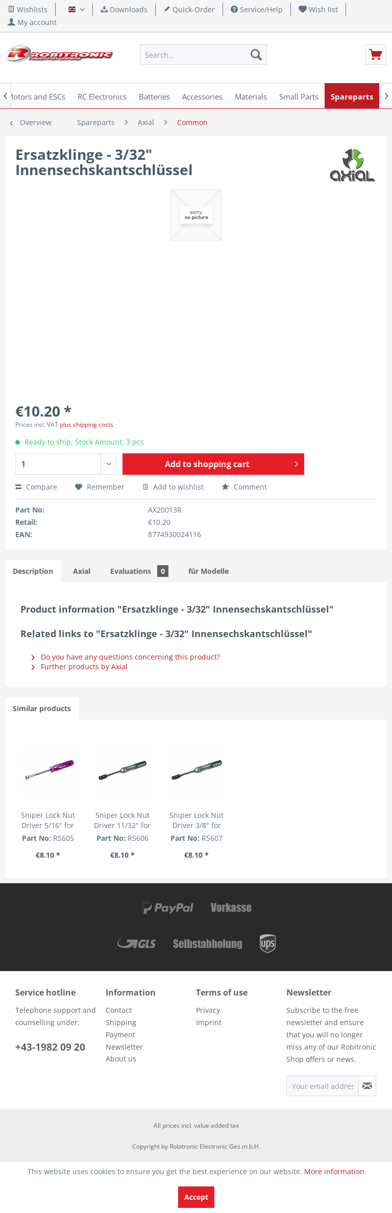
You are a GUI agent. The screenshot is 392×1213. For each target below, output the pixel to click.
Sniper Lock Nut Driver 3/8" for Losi (196, 820)
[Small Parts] (299, 95)
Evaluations (139, 571)
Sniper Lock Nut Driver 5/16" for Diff (48, 820)
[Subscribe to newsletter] (367, 1086)
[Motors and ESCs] (36, 95)
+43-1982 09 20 (50, 1047)
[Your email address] (322, 1086)
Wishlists (27, 9)
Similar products (42, 708)
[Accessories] (202, 95)
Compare (36, 487)
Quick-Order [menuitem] (189, 9)
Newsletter (124, 1047)
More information (334, 1171)
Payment (120, 1034)
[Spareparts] (352, 95)
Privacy (208, 1010)
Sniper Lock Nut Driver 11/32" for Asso (122, 820)
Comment (244, 487)
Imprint (209, 1022)
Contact (119, 1010)
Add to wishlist (173, 487)
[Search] (256, 54)
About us (121, 1058)
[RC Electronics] (102, 95)
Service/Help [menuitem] (257, 9)
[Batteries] (154, 95)
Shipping (121, 1022)
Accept (196, 1197)
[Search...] (203, 54)
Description (33, 571)
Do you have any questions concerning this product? (126, 657)
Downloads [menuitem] (124, 9)
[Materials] (251, 95)
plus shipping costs (86, 424)
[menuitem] (318, 9)
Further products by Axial (80, 666)
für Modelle (208, 571)
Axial (81, 571)
